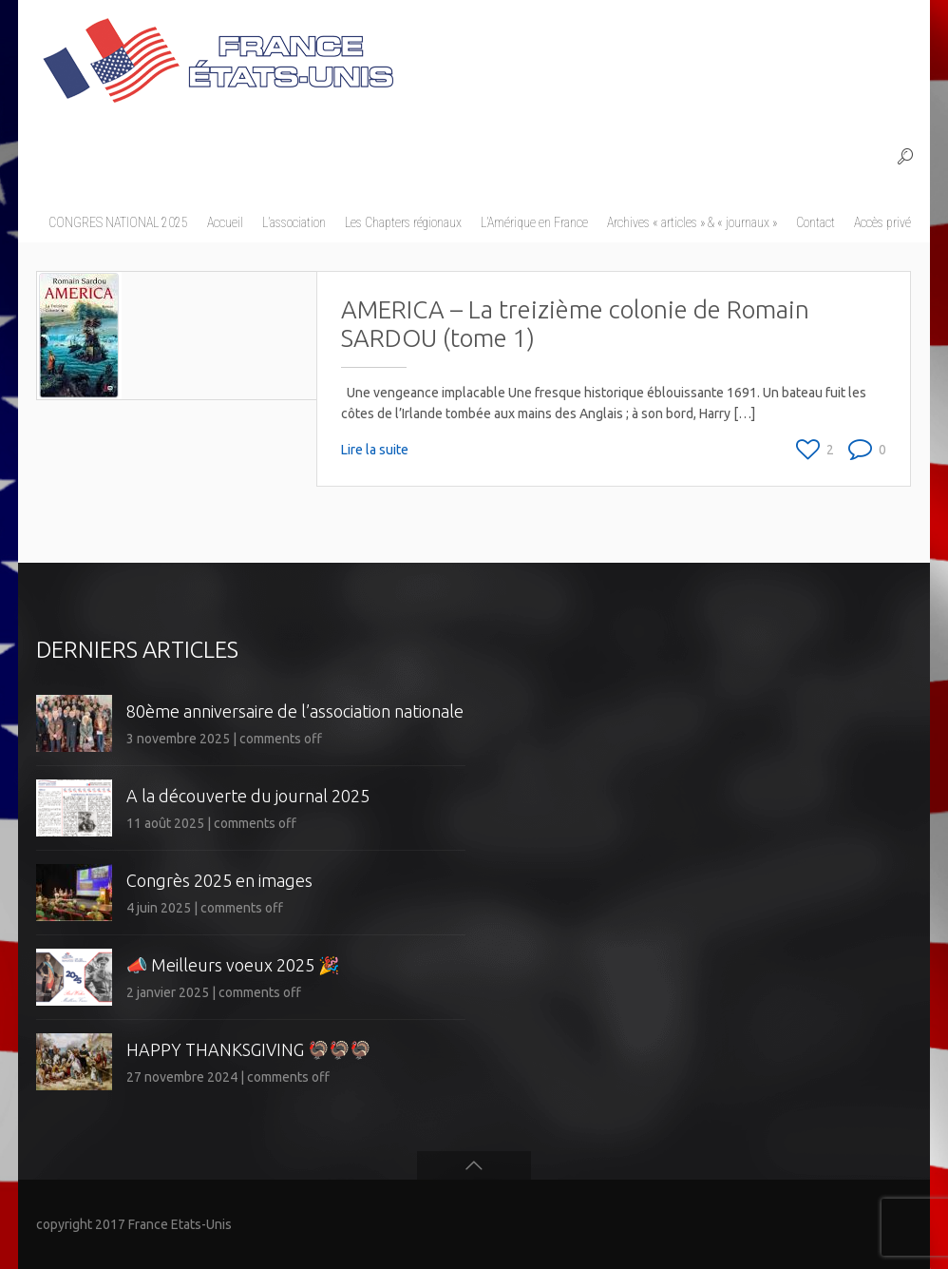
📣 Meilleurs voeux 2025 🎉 (232, 964)
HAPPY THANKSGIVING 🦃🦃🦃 (248, 1049)
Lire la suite (374, 449)
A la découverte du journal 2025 (248, 795)
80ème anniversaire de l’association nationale (295, 711)
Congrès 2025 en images (219, 880)
